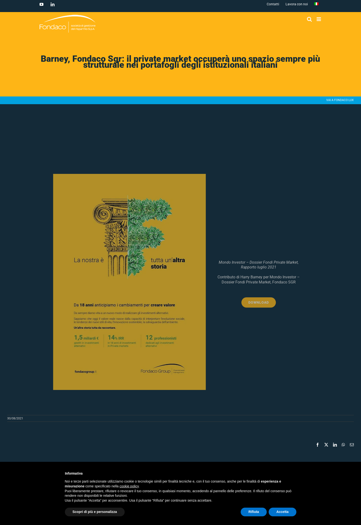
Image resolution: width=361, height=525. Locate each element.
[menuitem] (316, 4)
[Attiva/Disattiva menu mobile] (319, 19)
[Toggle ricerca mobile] (309, 19)
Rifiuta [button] (253, 512)
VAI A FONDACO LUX (340, 100)
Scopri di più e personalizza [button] (95, 512)
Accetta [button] (282, 512)
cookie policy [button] (129, 486)
